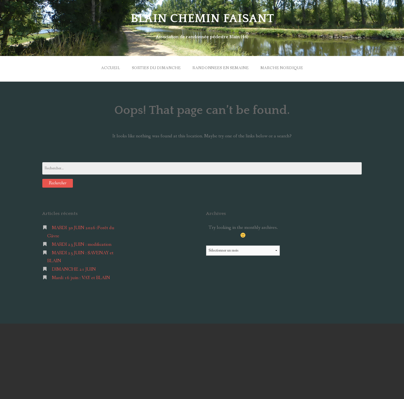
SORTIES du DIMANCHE (156, 68)
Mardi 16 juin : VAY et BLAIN (81, 278)
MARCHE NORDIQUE (281, 68)
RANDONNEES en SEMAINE (220, 68)
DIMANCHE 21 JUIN (74, 269)
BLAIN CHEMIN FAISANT (202, 18)
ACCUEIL (110, 68)
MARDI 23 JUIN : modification (81, 244)
